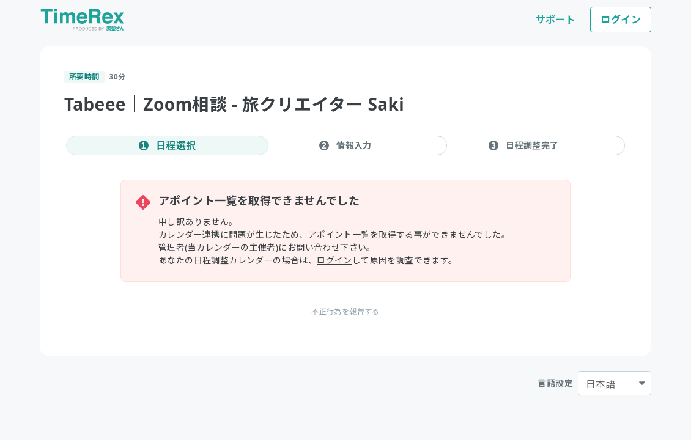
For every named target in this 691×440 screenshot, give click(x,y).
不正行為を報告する (345, 311)
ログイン (620, 19)
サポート (556, 19)
